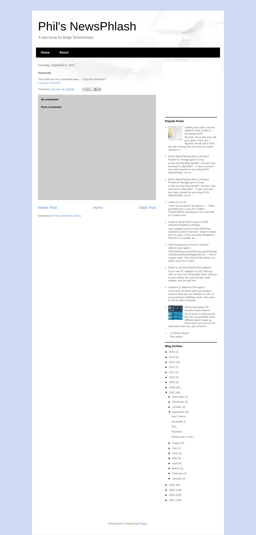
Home (45, 52)
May (175, 458)
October (177, 406)
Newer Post (47, 208)
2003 (172, 500)
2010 (172, 377)
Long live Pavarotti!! (49, 82)
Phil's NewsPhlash (87, 26)
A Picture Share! (179, 333)
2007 (172, 392)
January (177, 478)
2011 (172, 372)
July (175, 448)
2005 (172, 489)
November (178, 401)
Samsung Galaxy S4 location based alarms (197, 309)
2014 (172, 357)
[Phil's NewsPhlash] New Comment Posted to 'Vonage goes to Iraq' (188, 158)
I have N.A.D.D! (177, 202)
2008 (172, 387)
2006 (172, 484)
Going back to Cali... (183, 436)
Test (173, 426)
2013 (172, 362)
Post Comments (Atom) (67, 215)
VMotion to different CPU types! (186, 287)
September (179, 411)
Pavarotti (176, 431)
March (176, 468)
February (177, 473)
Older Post (147, 208)
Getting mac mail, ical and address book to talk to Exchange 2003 (200, 130)
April (175, 463)
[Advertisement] (190, 90)
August (176, 442)
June (175, 453)
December (178, 396)
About (63, 52)
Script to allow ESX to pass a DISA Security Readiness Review (188, 223)
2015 (172, 351)
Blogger (143, 523)
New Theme (178, 416)
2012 (172, 367)
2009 (172, 382)
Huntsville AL (178, 421)
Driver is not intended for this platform (189, 267)
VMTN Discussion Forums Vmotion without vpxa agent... (188, 246)
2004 (172, 494)
